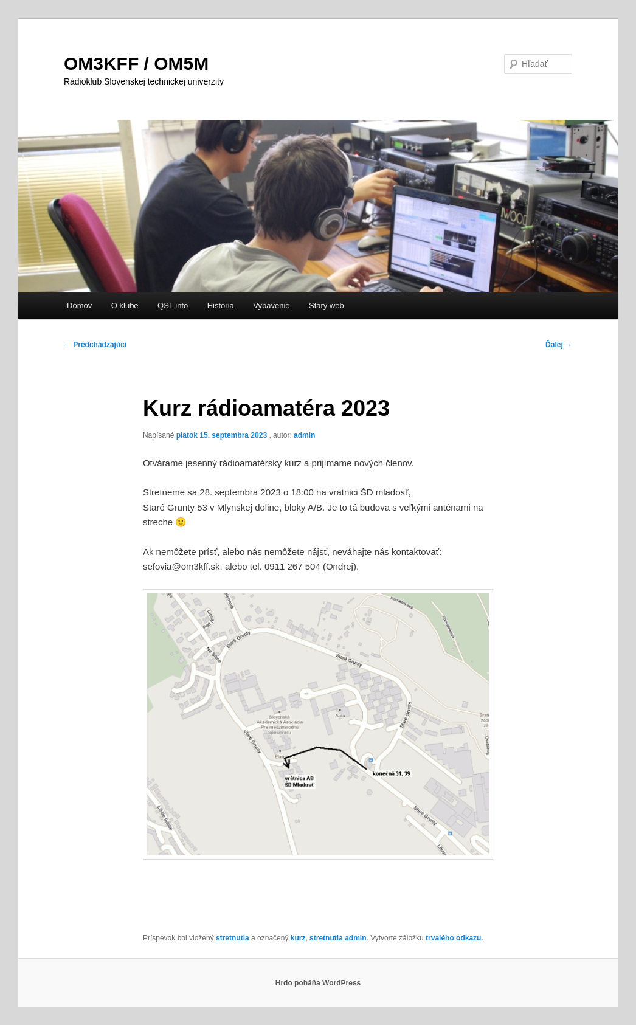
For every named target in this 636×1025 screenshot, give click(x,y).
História (220, 305)
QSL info (172, 305)
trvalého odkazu (453, 938)
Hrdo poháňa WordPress (318, 983)
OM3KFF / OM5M (136, 63)
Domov (79, 305)
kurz (298, 938)
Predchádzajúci (95, 344)
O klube (125, 305)
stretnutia (232, 938)
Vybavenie (271, 305)
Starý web (326, 305)
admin (304, 435)
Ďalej (558, 344)
